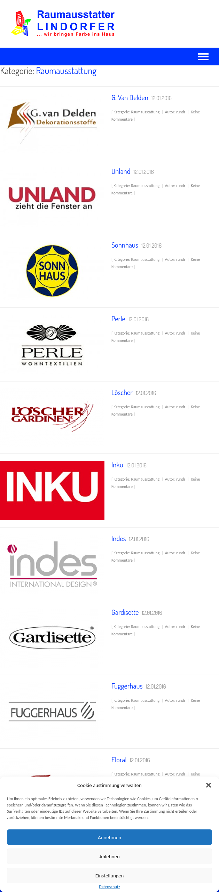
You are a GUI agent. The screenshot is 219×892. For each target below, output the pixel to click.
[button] (208, 785)
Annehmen (109, 837)
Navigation (203, 56)
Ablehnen (109, 856)
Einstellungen (109, 876)
